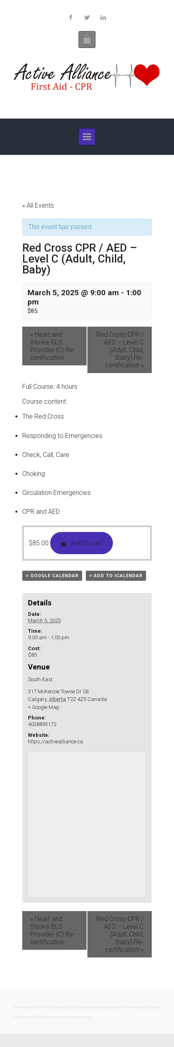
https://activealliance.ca (55, 741)
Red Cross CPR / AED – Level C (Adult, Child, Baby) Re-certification (120, 350)
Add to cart (81, 543)
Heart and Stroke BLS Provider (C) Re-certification (52, 346)
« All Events (38, 205)
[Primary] (87, 136)
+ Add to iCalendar (115, 575)
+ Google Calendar (52, 575)
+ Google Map (43, 707)
